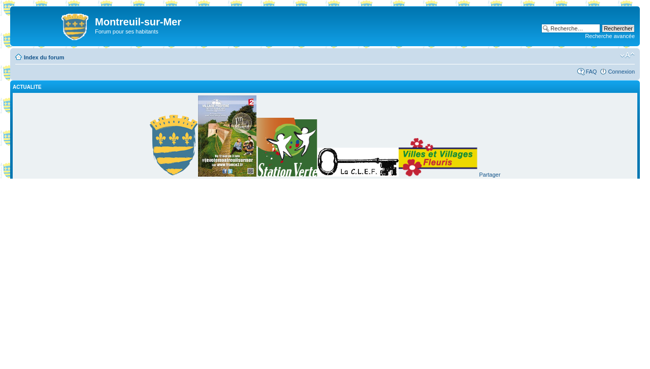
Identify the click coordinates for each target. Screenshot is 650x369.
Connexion (621, 72)
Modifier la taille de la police (627, 55)
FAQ (591, 72)
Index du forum (44, 57)
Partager (489, 175)
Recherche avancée (610, 36)
